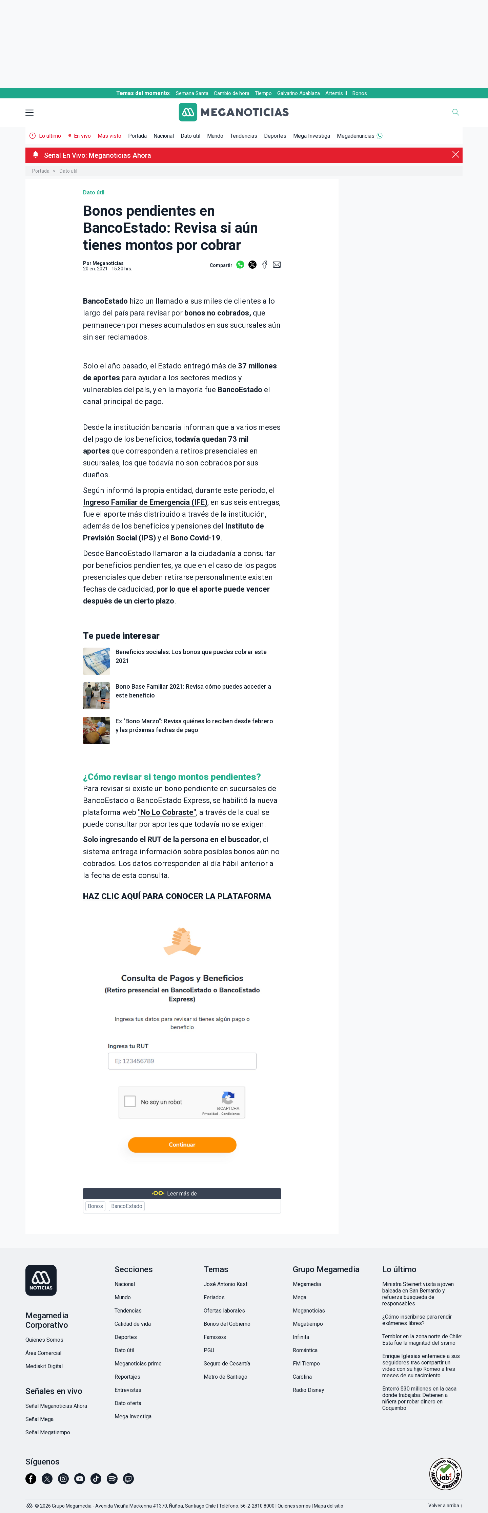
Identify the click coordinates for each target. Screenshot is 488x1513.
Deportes (275, 136)
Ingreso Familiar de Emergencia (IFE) (145, 502)
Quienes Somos (44, 1340)
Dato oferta (128, 1403)
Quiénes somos (294, 1506)
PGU (209, 1350)
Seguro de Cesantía (227, 1363)
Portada (137, 136)
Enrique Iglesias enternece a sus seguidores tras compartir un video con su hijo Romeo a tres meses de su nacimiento (421, 1366)
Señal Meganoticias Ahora (56, 1406)
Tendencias (243, 136)
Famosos (215, 1337)
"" (167, 812)
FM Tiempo (306, 1363)
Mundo (215, 136)
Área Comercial (43, 1353)
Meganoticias (309, 1310)
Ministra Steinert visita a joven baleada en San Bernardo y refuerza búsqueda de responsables (418, 1294)
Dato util (68, 171)
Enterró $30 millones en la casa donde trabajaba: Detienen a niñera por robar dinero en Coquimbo (419, 1398)
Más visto (109, 136)
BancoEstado (126, 1206)
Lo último (50, 136)
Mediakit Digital (44, 1366)
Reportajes (127, 1377)
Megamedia (307, 1284)
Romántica (305, 1350)
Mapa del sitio (328, 1506)
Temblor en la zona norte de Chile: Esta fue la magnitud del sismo (422, 1339)
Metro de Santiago (225, 1377)
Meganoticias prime (138, 1363)
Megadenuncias (355, 136)
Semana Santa (192, 93)
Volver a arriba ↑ (445, 1505)
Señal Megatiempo (47, 1432)
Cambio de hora (231, 93)
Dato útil (190, 136)
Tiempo (263, 93)
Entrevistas (128, 1390)
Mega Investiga (311, 136)
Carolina (302, 1377)
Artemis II (336, 93)
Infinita (301, 1337)
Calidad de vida (133, 1324)
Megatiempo (308, 1324)
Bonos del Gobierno (227, 1324)
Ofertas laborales (224, 1310)
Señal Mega (39, 1419)
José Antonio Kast (225, 1284)
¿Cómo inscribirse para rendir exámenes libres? (417, 1320)
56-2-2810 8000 (257, 1506)
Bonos (359, 93)
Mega (299, 1297)
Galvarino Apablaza (298, 93)
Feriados (214, 1297)
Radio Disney (308, 1390)
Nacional (164, 136)
